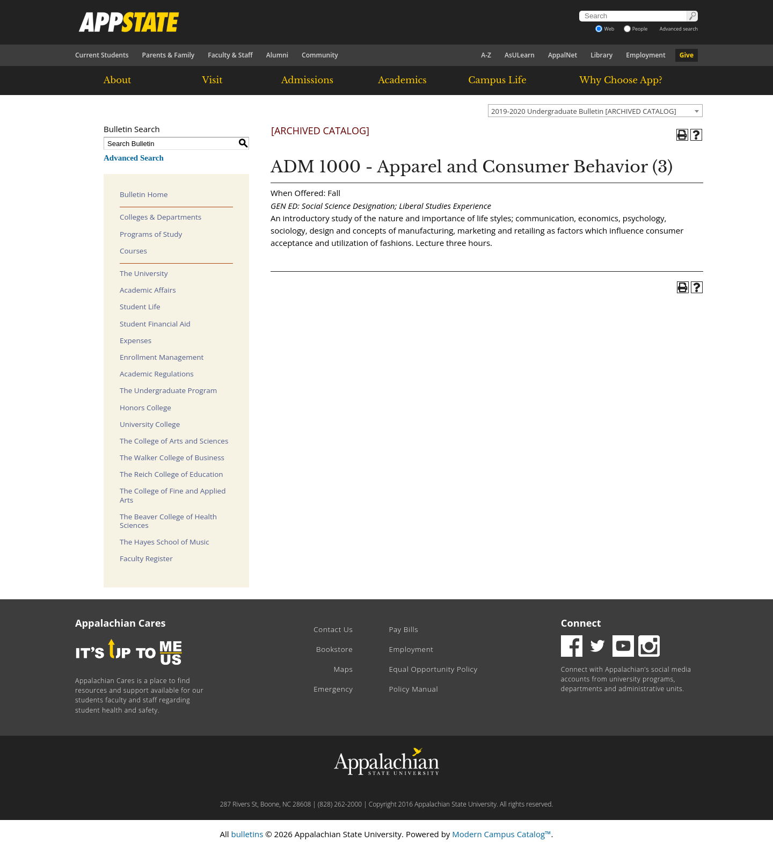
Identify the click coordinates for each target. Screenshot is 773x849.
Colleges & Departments (160, 217)
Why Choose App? (620, 80)
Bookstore (334, 649)
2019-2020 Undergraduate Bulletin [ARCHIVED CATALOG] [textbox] (583, 111)
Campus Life (497, 80)
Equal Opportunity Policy (433, 669)
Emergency (333, 689)
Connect (581, 622)
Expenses (135, 340)
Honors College (145, 407)
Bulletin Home (144, 194)
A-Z (486, 55)
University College (150, 424)
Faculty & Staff (230, 55)
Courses (133, 251)
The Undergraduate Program (168, 390)
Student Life (140, 306)
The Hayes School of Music (164, 542)
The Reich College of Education (171, 474)
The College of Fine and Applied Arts (172, 495)
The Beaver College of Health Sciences (168, 521)
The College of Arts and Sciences (174, 441)
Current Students (102, 55)
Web (604, 28)
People (636, 28)
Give (687, 55)
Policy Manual (413, 689)
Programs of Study (151, 234)
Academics (402, 80)
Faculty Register (146, 558)
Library (601, 55)
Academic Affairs (148, 290)
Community (320, 55)
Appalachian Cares (120, 622)
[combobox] (595, 110)
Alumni (277, 55)
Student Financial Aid (155, 324)
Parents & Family (168, 55)
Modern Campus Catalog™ (501, 834)
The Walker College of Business (172, 457)
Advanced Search (134, 158)
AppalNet (562, 55)
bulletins (247, 834)
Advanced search (679, 28)
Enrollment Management (161, 357)
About (118, 80)
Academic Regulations (157, 374)
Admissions (307, 80)
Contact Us (333, 629)
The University (144, 273)
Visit (212, 80)
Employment (645, 55)
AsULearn (520, 55)
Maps (343, 669)
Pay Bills (403, 629)
